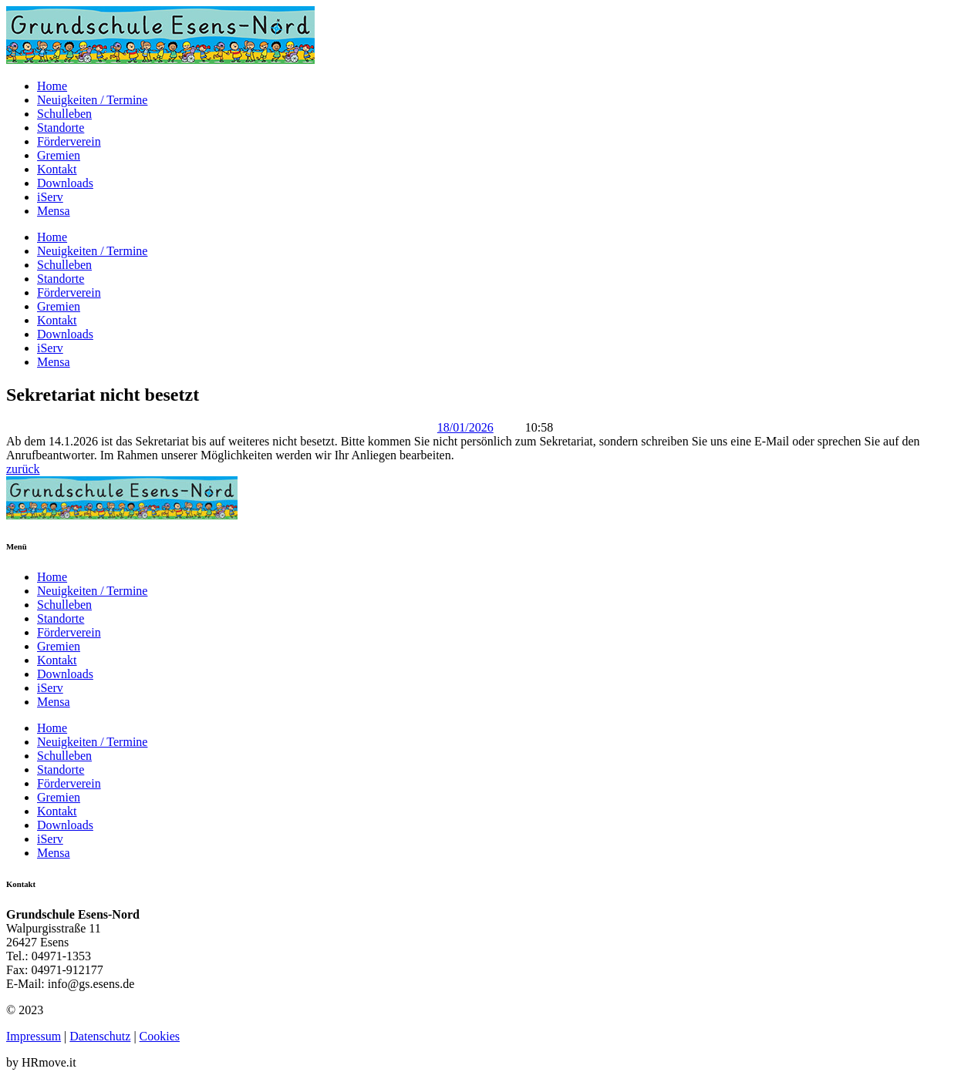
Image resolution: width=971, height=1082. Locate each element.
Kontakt (57, 169)
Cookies (160, 1036)
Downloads (65, 183)
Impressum (33, 1036)
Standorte (60, 127)
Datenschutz (99, 1036)
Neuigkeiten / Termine (92, 99)
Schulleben (64, 113)
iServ (50, 196)
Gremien (58, 155)
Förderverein (69, 141)
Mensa (53, 210)
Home (52, 85)
